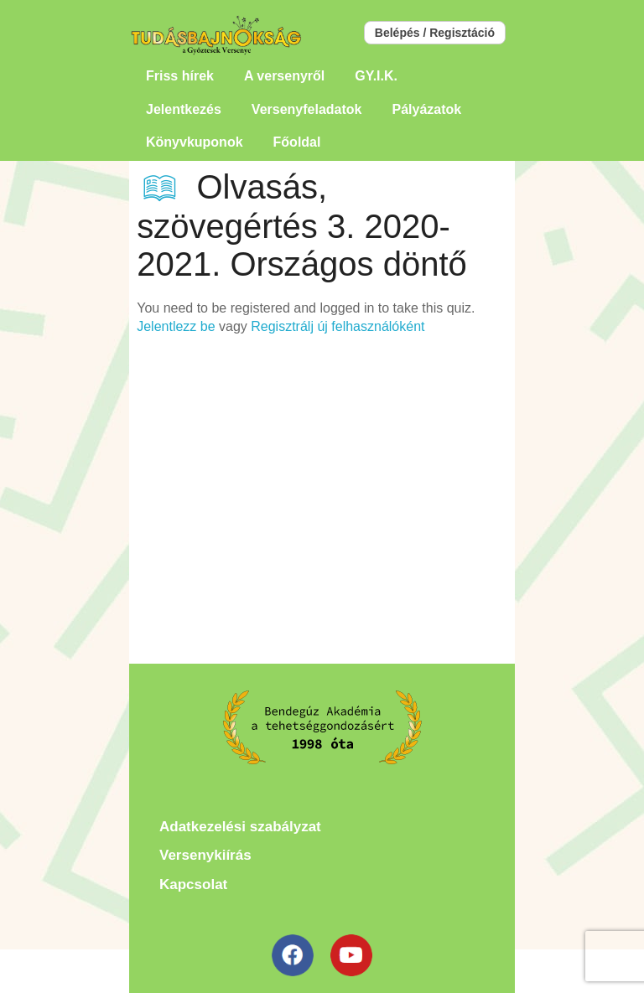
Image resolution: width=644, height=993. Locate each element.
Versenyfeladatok (307, 109)
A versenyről (284, 76)
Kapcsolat (193, 884)
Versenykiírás (205, 855)
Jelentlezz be (176, 326)
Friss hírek (180, 76)
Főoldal (297, 142)
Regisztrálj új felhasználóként (337, 326)
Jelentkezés (183, 109)
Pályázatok (426, 109)
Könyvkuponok (194, 142)
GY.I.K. (376, 76)
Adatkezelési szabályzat (240, 827)
